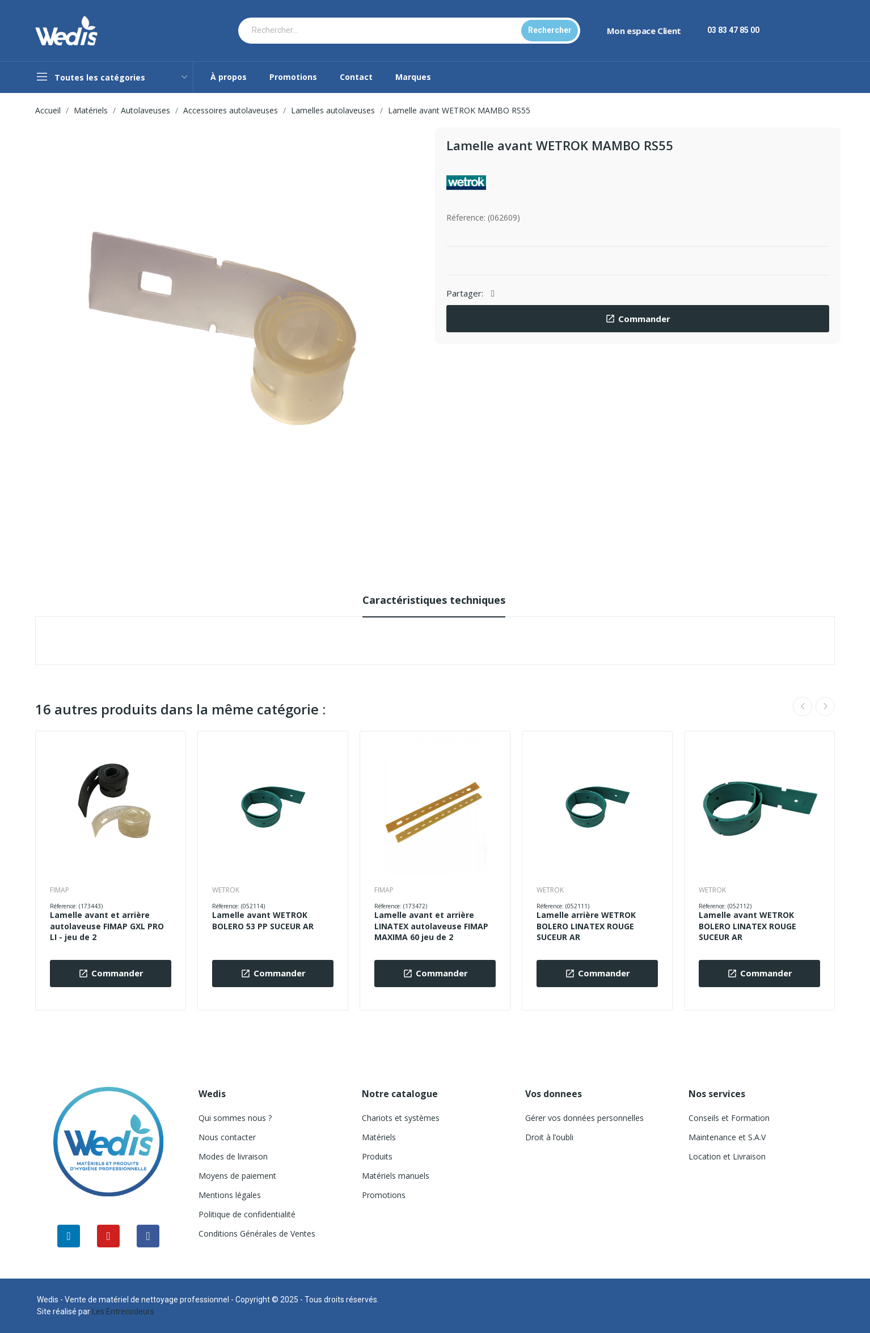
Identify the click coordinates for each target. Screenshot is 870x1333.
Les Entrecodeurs (123, 1311)
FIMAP (59, 890)
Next (825, 706)
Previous (802, 706)
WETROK (225, 890)
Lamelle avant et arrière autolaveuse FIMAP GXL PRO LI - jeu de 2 (107, 925)
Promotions (384, 1195)
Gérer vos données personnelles (584, 1117)
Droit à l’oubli (549, 1137)
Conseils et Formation (729, 1117)
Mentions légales (230, 1195)
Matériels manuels (395, 1175)
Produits (377, 1156)
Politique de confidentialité (247, 1214)
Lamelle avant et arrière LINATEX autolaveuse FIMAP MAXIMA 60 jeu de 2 (431, 925)
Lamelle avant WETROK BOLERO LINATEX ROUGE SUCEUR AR (747, 925)
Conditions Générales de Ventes (257, 1233)
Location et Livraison (727, 1156)
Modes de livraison (233, 1156)
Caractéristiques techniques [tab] (433, 600)
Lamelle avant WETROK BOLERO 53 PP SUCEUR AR (263, 920)
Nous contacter (227, 1137)
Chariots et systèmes (401, 1117)
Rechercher (550, 30)
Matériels (379, 1137)
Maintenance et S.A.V (727, 1137)
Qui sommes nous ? (235, 1117)
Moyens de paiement (237, 1175)
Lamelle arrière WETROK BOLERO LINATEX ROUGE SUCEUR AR (586, 925)
